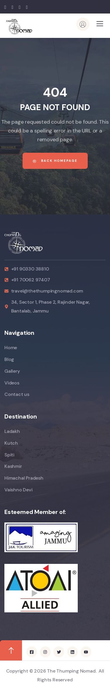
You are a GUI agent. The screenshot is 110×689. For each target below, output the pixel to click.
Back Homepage (55, 161)
